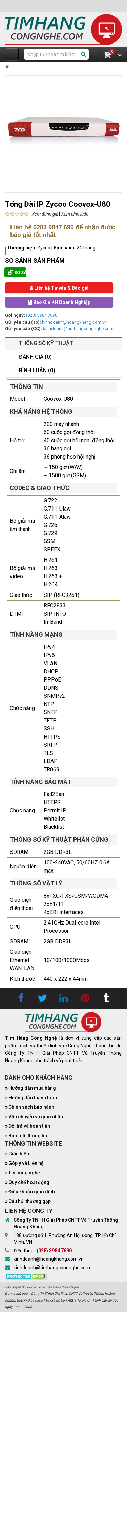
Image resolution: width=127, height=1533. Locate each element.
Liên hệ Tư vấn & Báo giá (59, 288)
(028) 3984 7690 (41, 315)
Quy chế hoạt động (28, 1182)
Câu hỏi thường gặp (29, 1201)
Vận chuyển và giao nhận (35, 1116)
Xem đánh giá (44, 214)
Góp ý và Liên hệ (26, 1163)
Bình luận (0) (37, 370)
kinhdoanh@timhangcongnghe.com (78, 328)
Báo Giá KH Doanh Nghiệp (59, 302)
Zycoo (43, 248)
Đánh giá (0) (35, 357)
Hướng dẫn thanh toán (32, 1097)
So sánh (17, 272)
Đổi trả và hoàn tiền (29, 1126)
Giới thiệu (18, 1153)
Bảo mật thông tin (27, 1135)
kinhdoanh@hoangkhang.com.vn (74, 322)
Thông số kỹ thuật (46, 343)
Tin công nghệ (24, 1172)
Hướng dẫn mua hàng (32, 1088)
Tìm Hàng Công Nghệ (62, 1287)
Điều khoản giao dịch (31, 1191)
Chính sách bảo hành (31, 1107)
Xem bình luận (74, 214)
